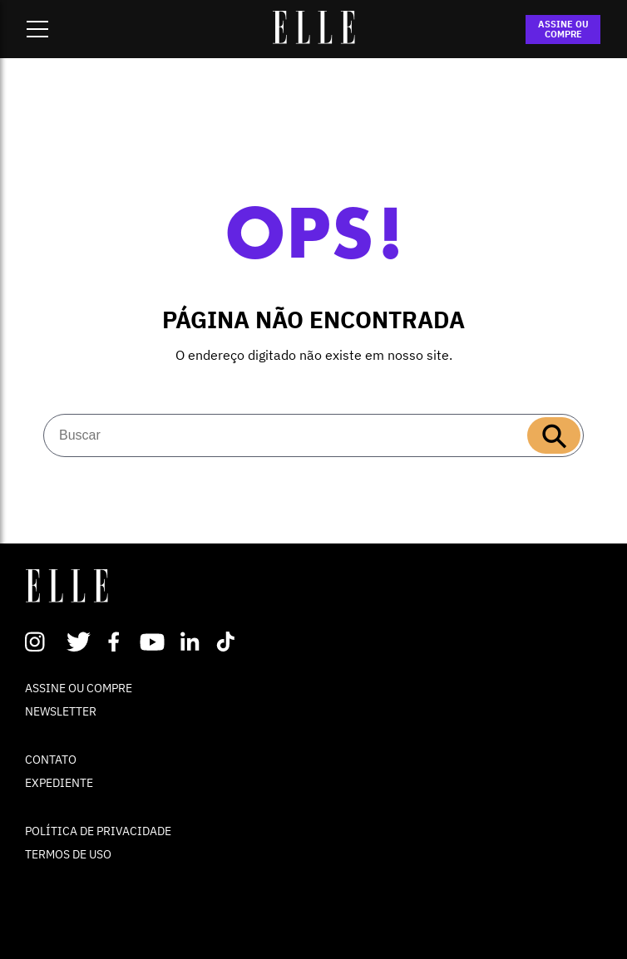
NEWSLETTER (60, 711)
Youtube (154, 642)
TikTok (229, 642)
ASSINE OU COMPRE (563, 29)
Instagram (42, 642)
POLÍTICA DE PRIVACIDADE (98, 831)
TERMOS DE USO (68, 854)
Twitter (79, 642)
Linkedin (192, 642)
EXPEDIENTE (59, 782)
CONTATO (51, 759)
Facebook (117, 642)
